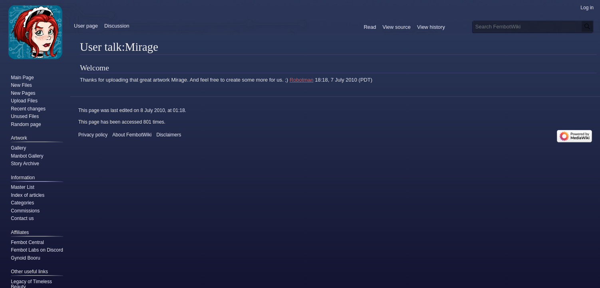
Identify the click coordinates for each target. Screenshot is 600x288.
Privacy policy (92, 135)
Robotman (302, 80)
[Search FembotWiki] (533, 26)
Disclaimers (168, 135)
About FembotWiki (131, 135)
